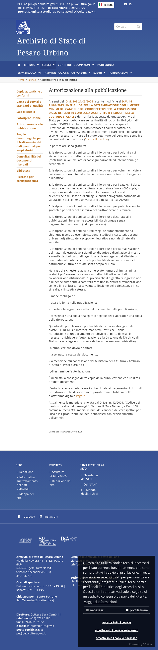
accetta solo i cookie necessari (116, 638)
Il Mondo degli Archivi (89, 491)
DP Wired (148, 644)
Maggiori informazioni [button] (100, 602)
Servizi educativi (29, 72)
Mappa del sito (25, 496)
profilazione (137, 610)
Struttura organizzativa (58, 474)
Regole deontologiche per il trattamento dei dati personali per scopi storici (29, 142)
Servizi (48, 66)
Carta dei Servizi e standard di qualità (30, 103)
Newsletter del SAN (89, 477)
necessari (95, 610)
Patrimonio (105, 65)
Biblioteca (23, 170)
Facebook (26, 516)
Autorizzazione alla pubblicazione (30, 126)
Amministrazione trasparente (68, 73)
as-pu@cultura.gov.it (81, 4)
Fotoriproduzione (29, 118)
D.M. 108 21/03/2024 (79, 101)
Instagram (49, 516)
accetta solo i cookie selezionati (116, 630)
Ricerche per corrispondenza (27, 179)
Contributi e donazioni (76, 66)
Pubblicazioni (120, 73)
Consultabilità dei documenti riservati (29, 160)
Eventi (99, 73)
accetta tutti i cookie (116, 622)
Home (21, 79)
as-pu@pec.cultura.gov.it (40, 4)
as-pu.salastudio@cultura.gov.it (74, 11)
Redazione (25, 472)
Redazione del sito (60, 483)
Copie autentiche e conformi (29, 93)
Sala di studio (26, 112)
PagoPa (81, 396)
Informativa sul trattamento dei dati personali (27, 482)
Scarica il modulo (96, 139)
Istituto (31, 66)
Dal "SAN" (89, 484)
